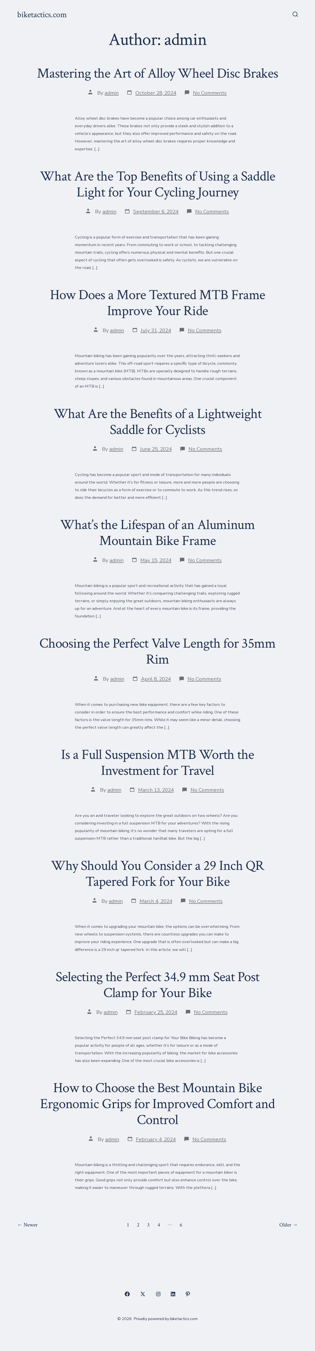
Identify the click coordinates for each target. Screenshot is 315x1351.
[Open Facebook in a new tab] (127, 1294)
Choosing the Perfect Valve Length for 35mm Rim (157, 651)
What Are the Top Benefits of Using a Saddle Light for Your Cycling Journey (157, 184)
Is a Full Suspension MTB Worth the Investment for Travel (157, 763)
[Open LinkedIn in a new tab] (173, 1294)
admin (112, 92)
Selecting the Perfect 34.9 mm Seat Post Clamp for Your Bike (157, 985)
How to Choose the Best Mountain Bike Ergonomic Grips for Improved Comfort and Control (157, 1104)
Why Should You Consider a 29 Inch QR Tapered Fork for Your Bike (157, 874)
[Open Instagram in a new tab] (158, 1294)
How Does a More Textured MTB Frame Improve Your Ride (157, 303)
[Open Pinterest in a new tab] (188, 1294)
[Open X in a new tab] (142, 1294)
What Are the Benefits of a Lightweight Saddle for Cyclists (158, 422)
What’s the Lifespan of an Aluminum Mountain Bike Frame (157, 533)
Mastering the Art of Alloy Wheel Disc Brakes (157, 73)
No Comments (210, 92)
